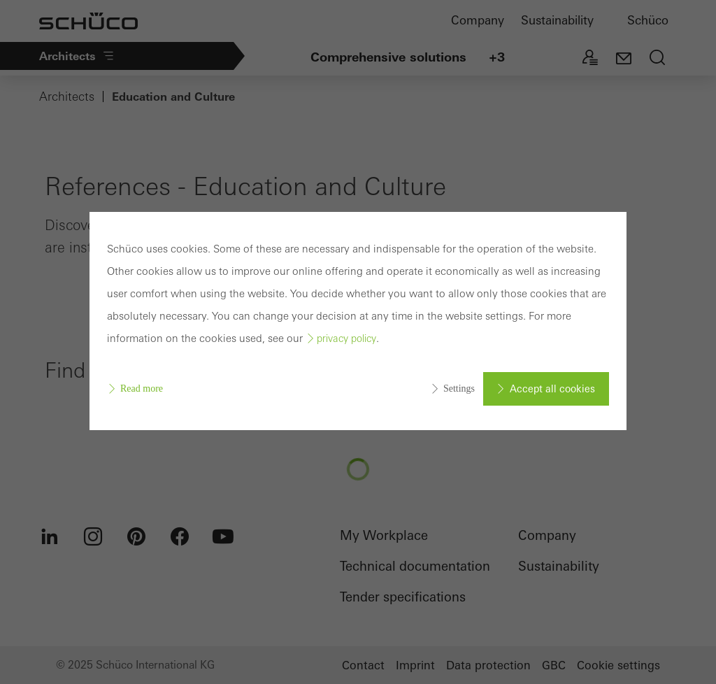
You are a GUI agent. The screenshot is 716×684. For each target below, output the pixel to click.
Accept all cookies (552, 389)
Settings (459, 388)
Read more (141, 388)
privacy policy (346, 338)
